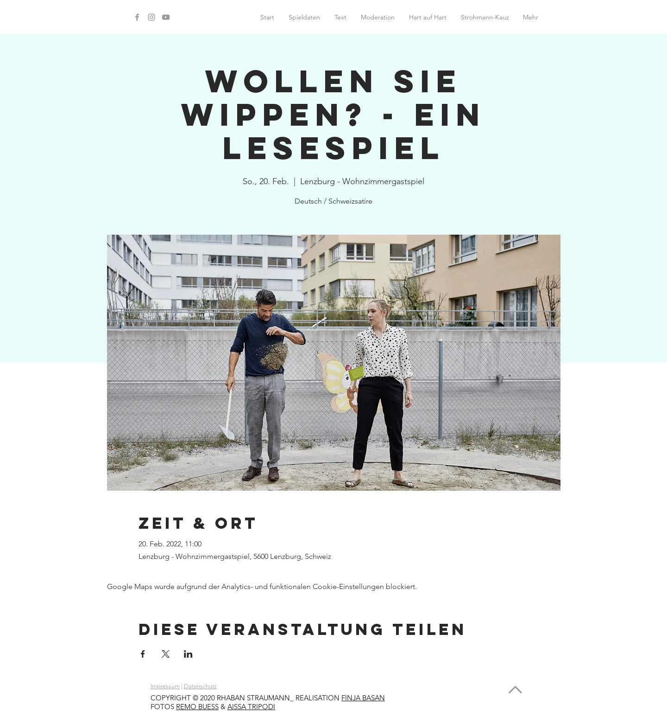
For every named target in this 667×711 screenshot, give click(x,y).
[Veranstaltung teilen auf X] (165, 654)
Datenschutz (200, 686)
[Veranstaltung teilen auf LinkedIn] (188, 654)
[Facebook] (137, 17)
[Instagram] (151, 17)
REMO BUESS (197, 706)
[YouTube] (165, 17)
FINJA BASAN (363, 697)
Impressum (165, 686)
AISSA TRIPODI (251, 706)
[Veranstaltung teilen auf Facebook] (142, 654)
